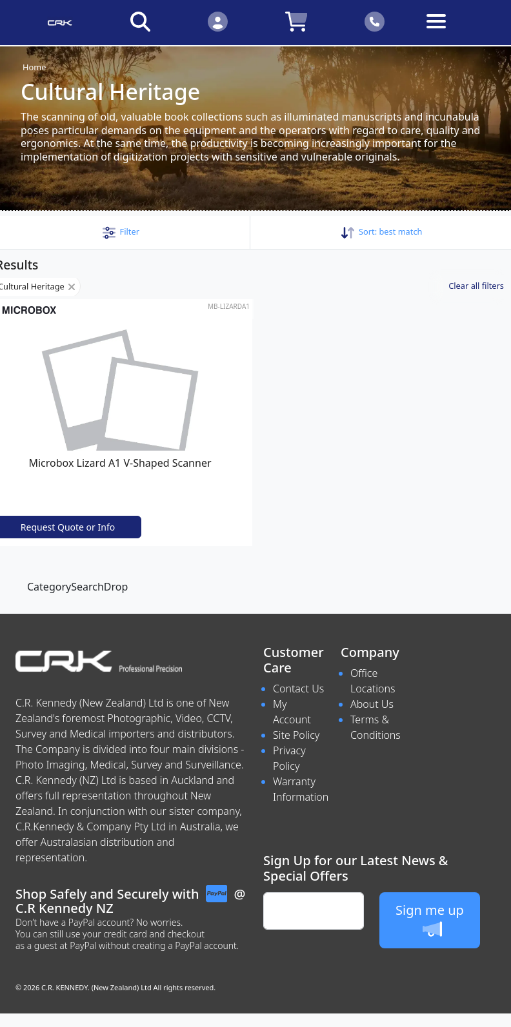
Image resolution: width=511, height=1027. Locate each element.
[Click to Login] (217, 21)
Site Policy (296, 735)
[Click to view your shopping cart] (296, 21)
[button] (121, 231)
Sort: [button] (381, 231)
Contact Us (298, 688)
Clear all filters (476, 285)
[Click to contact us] (375, 21)
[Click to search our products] (140, 21)
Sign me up (430, 920)
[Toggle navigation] (452, 31)
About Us (372, 704)
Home (34, 67)
